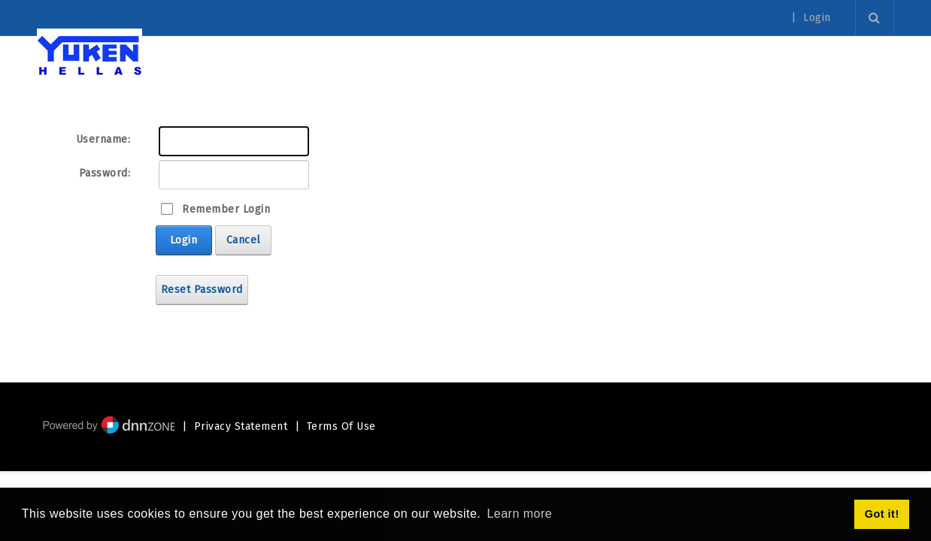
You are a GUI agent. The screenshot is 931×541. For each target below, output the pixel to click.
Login (817, 18)
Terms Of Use (341, 426)
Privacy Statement (241, 426)
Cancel (243, 240)
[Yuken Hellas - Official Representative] (89, 54)
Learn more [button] (519, 513)
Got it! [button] (882, 514)
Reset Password (202, 289)
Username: (103, 139)
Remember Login (226, 209)
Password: (105, 173)
